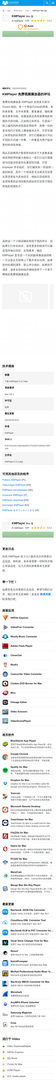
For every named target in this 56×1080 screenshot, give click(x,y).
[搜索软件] (47, 3)
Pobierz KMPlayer (11, 480)
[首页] (3, 10)
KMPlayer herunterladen (15, 490)
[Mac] (9, 11)
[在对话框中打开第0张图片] (25, 296)
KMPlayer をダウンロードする (18, 510)
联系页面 (45, 594)
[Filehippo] (10, 3)
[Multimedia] (18, 11)
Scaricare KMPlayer (12, 495)
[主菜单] (53, 3)
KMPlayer (22, 16)
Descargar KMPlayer (13, 505)
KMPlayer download (12, 500)
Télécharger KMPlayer (14, 485)
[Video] (27, 11)
